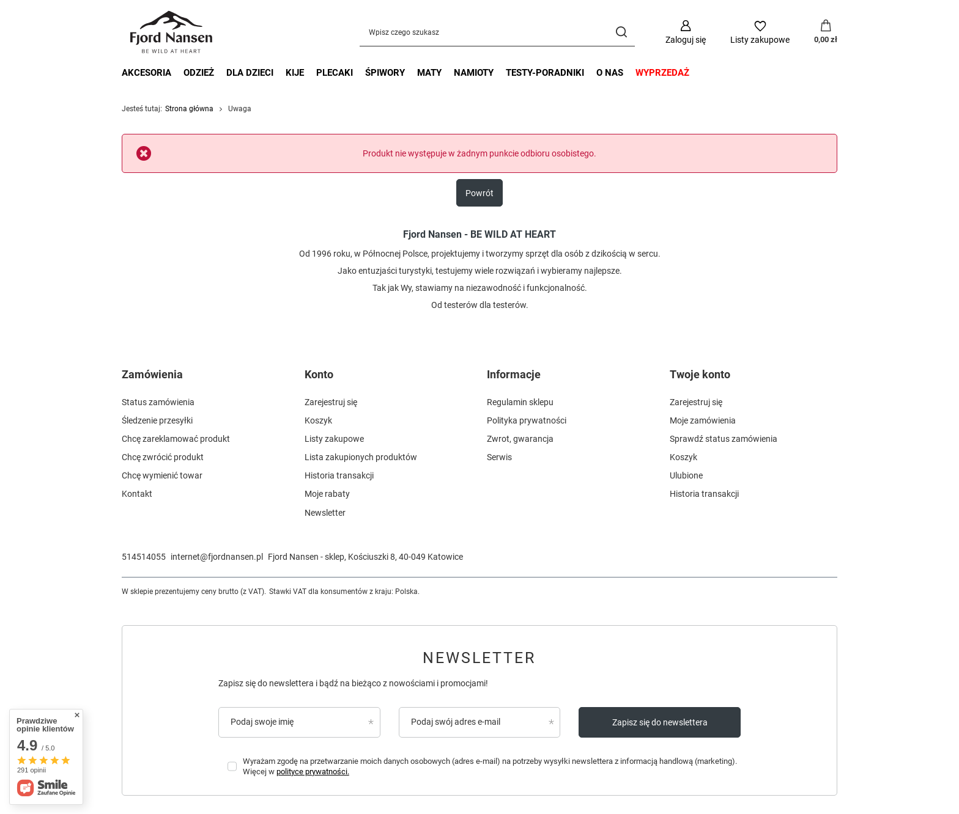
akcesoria (146, 72)
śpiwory (385, 72)
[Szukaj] (621, 32)
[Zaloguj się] (685, 32)
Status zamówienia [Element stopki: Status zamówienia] (158, 402)
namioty (474, 72)
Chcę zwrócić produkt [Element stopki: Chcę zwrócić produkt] (163, 457)
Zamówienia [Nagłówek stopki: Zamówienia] (152, 374)
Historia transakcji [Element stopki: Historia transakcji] (339, 475)
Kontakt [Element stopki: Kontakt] (137, 494)
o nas (609, 72)
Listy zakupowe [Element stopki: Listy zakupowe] (334, 439)
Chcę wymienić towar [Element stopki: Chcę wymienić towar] (162, 475)
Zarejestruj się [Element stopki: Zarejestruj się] (331, 402)
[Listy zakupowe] (760, 32)
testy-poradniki (545, 72)
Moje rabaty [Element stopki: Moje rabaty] (327, 494)
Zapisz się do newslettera (660, 722)
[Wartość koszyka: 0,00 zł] (825, 32)
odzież (198, 72)
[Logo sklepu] (172, 32)
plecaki (334, 72)
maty (429, 72)
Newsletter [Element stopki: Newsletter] (325, 513)
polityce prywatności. (312, 771)
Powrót (479, 193)
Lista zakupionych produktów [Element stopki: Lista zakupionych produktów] (361, 457)
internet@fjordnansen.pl (217, 557)
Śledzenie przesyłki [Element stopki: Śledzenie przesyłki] (157, 420)
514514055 (144, 557)
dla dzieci (249, 72)
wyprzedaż (662, 72)
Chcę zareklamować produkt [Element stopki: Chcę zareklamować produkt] (176, 439)
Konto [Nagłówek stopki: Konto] (319, 374)
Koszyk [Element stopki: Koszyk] (318, 420)
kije (295, 72)
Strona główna (189, 109)
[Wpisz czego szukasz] (497, 32)
